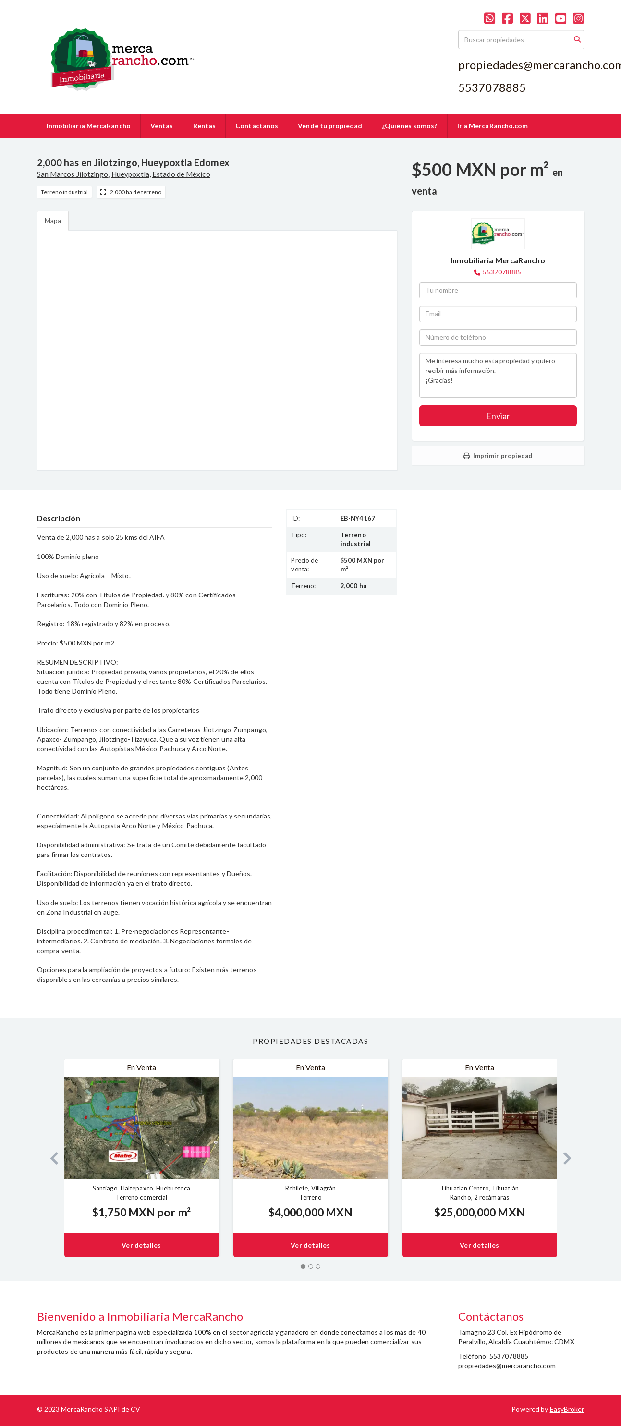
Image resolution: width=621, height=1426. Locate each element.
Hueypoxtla (130, 174)
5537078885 (502, 272)
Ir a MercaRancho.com (492, 126)
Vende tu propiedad (330, 126)
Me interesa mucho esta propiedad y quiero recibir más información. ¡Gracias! (498, 375)
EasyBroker (567, 1409)
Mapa (53, 220)
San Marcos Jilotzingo (73, 174)
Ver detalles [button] (141, 1245)
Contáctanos (256, 126)
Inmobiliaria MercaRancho (89, 126)
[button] (50, 1158)
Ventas (161, 126)
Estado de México (181, 174)
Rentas (204, 126)
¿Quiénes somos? (410, 126)
